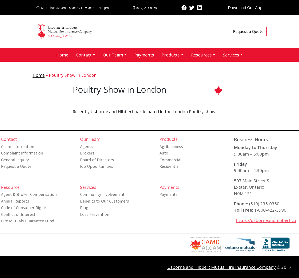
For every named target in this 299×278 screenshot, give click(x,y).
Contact (84, 55)
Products (171, 55)
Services (231, 55)
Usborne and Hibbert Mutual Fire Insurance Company (221, 267)
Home (62, 55)
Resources (201, 55)
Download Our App (245, 7)
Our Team (113, 55)
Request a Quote (248, 31)
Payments (144, 55)
